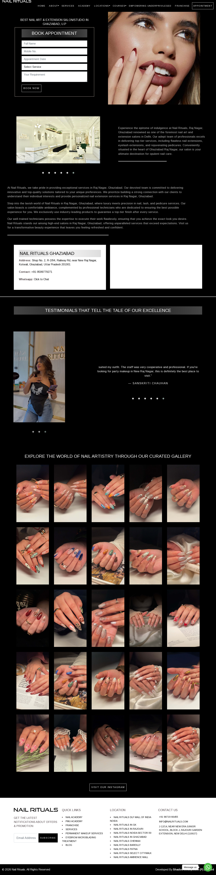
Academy (84, 6)
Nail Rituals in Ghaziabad (130, 837)
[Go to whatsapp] (208, 867)
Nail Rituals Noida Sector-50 (132, 833)
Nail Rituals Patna (126, 849)
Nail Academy (74, 817)
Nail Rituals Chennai (127, 841)
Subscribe (48, 838)
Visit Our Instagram (108, 787)
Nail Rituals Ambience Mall (131, 857)
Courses (119, 6)
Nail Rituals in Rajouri (128, 828)
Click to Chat (41, 279)
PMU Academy (74, 821)
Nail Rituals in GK (125, 824)
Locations (101, 6)
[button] (43, 173)
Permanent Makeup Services (84, 833)
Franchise (182, 6)
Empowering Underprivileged (150, 6)
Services (68, 6)
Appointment (202, 6)
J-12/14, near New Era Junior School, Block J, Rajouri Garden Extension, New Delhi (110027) (180, 830)
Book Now (31, 88)
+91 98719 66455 (168, 816)
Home (41, 6)
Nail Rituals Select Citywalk (133, 853)
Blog (69, 845)
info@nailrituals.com (173, 821)
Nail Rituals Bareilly (127, 845)
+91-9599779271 (41, 271)
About (53, 6)
